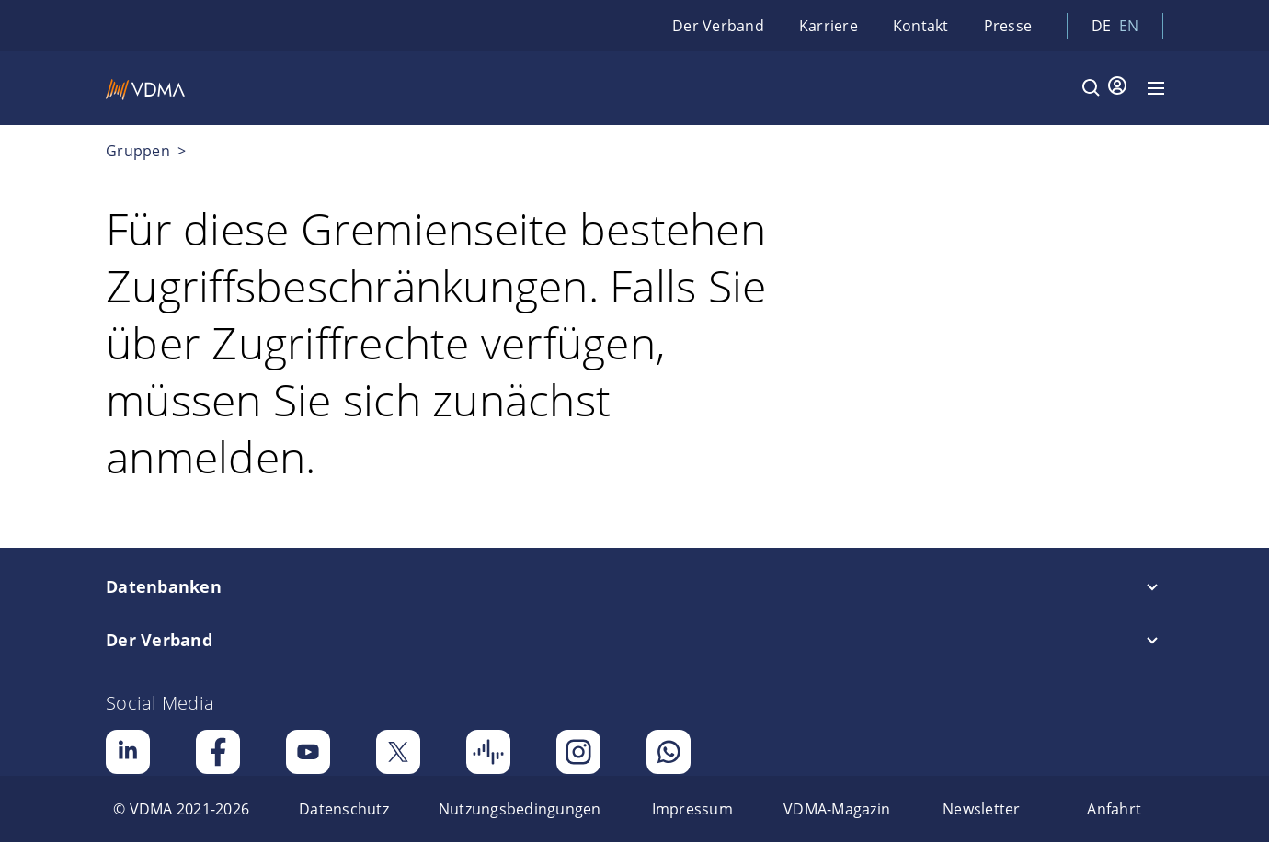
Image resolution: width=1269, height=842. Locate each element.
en (1129, 26)
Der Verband (718, 26)
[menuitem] (181, 809)
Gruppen (140, 151)
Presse (1008, 26)
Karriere (828, 26)
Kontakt (921, 26)
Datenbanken (164, 586)
